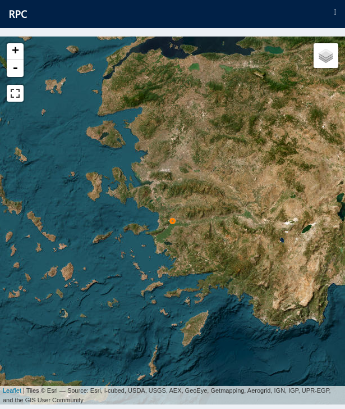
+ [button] (15, 51)
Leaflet (12, 386)
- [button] (15, 68)
